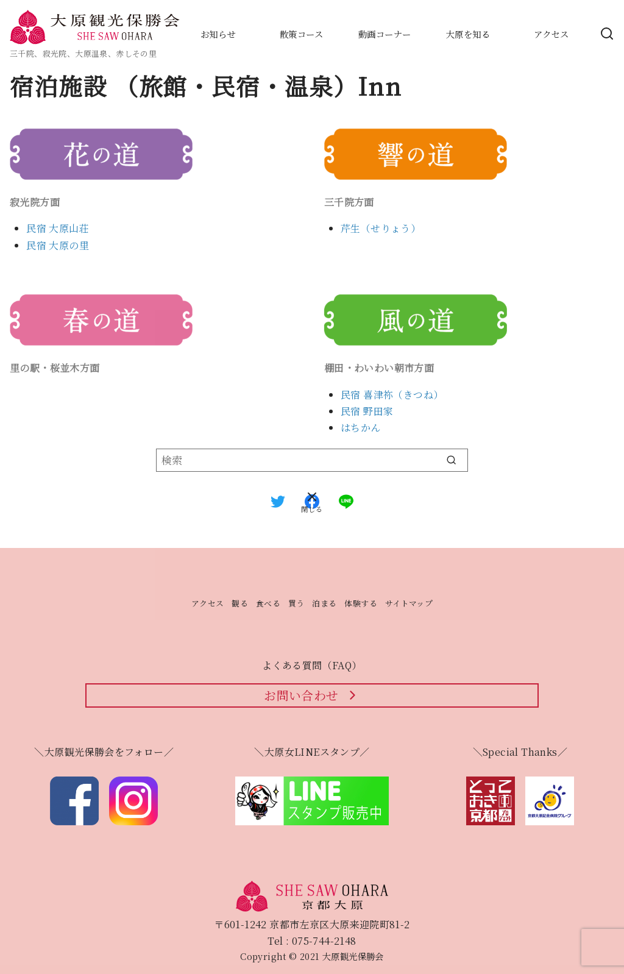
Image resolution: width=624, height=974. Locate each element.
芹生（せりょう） (380, 228)
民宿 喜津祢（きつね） (392, 395)
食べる (268, 603)
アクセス (207, 603)
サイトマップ (409, 603)
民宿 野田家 (367, 411)
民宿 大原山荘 (57, 228)
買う (296, 603)
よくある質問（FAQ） (311, 665)
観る (240, 603)
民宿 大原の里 (57, 245)
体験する (360, 603)
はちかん (361, 428)
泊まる (324, 603)
